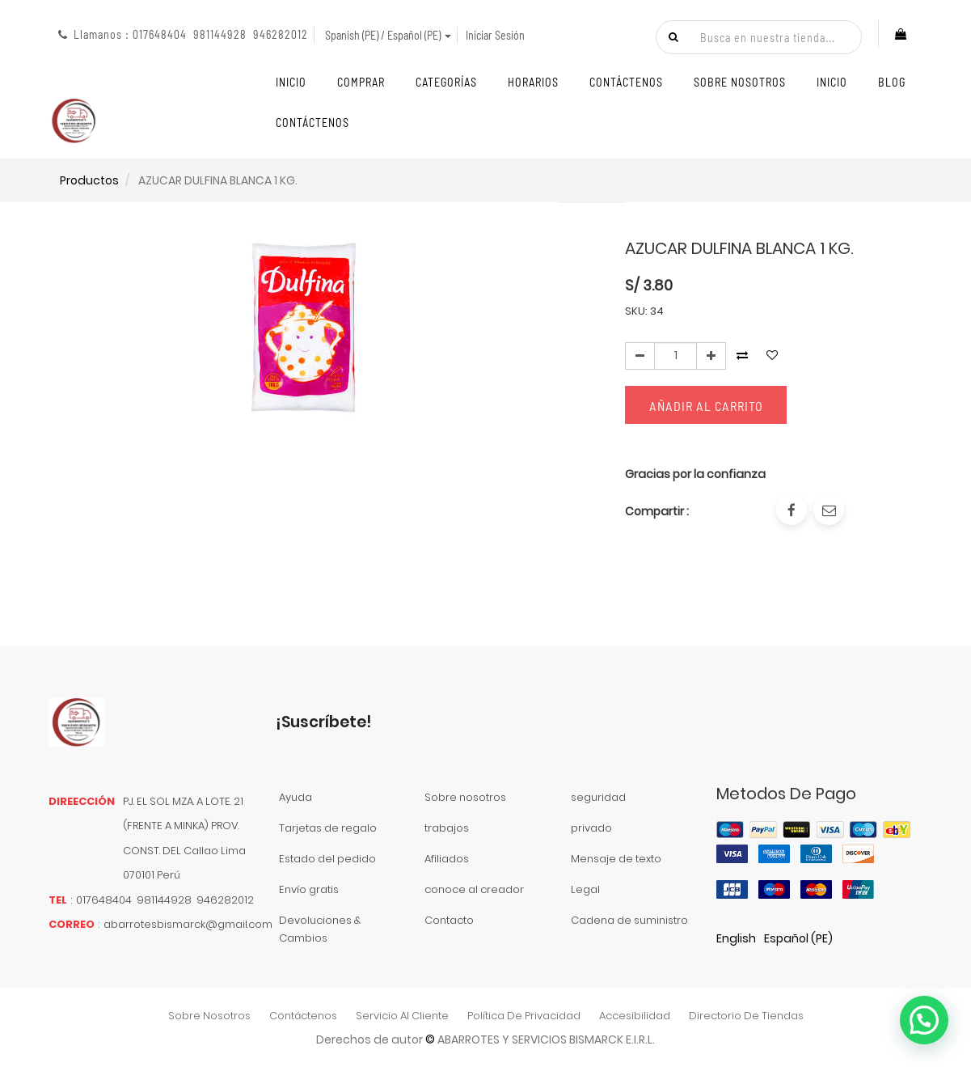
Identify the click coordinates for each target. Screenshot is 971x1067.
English (736, 938)
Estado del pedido (327, 858)
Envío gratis (309, 889)
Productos (89, 180)
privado (591, 828)
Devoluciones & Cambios (320, 929)
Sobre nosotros (465, 797)
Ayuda (295, 797)
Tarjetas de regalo (328, 828)
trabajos (446, 828)
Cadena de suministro (629, 920)
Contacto (449, 920)
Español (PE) (798, 938)
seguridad (598, 797)
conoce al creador (474, 889)
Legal (585, 889)
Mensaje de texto (616, 858)
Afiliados (446, 858)
